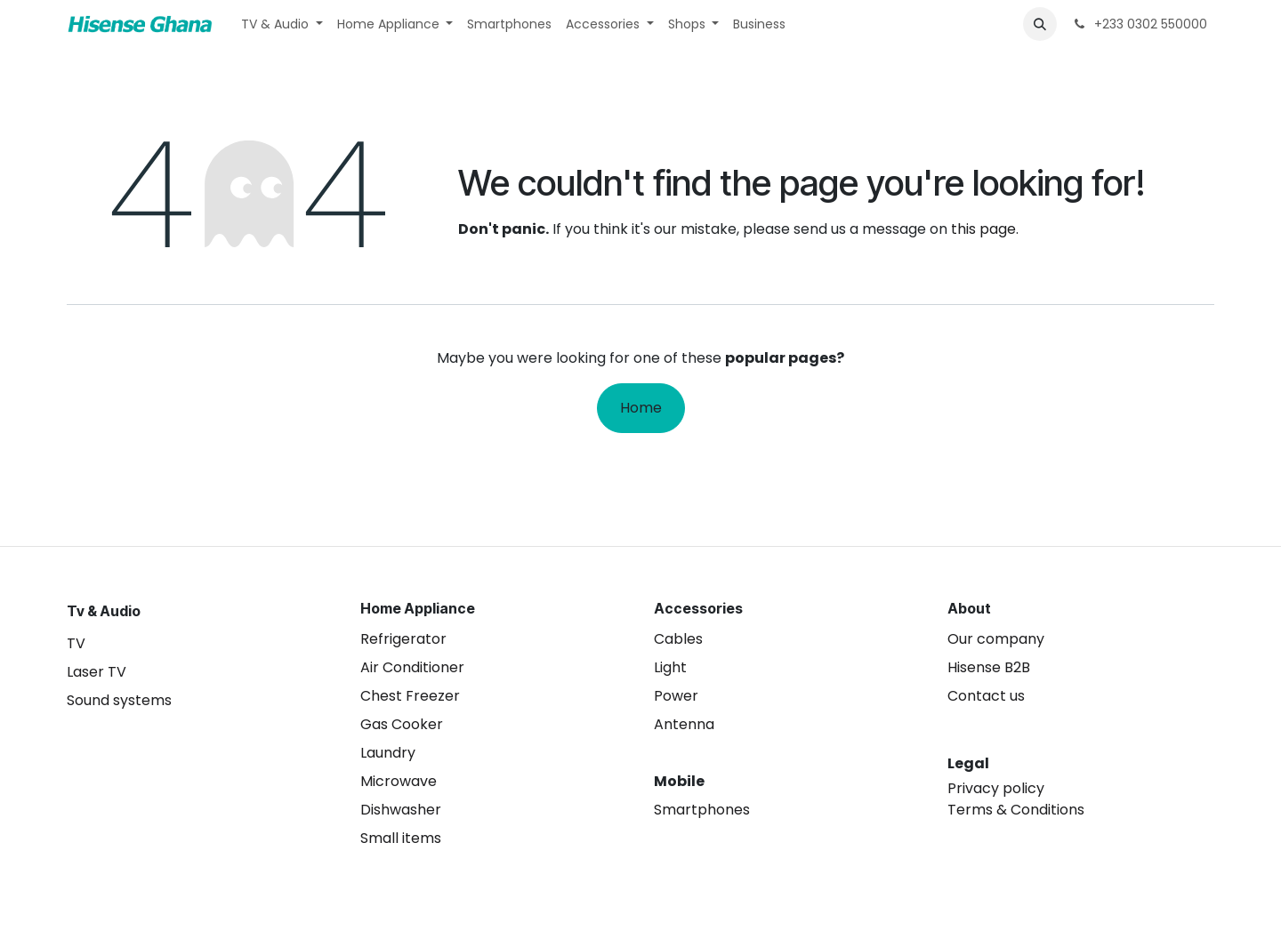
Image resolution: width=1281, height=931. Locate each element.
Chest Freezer (410, 696)
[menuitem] (282, 24)
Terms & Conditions (1015, 809)
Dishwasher (400, 809)
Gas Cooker (401, 724)
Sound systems (119, 700)
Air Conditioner (412, 667)
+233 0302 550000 (1139, 24)
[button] (1040, 24)
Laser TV (96, 672)
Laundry (387, 752)
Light (670, 667)
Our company (995, 639)
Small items (400, 838)
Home (641, 407)
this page (983, 229)
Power (676, 696)
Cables (678, 639)
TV (76, 643)
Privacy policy (995, 788)
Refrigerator (403, 639)
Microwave (398, 781)
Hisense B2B (988, 667)
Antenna (684, 724)
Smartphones (702, 809)
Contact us (986, 696)
